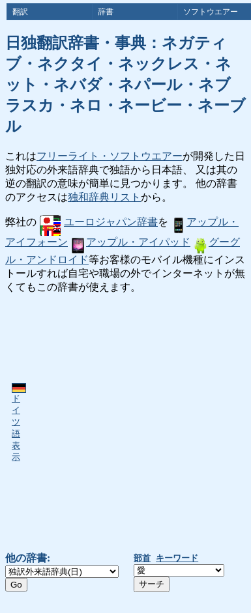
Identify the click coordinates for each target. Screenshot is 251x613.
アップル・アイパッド (130, 242)
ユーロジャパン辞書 (99, 221)
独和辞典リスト (104, 197)
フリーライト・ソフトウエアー (110, 156)
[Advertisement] (122, 423)
